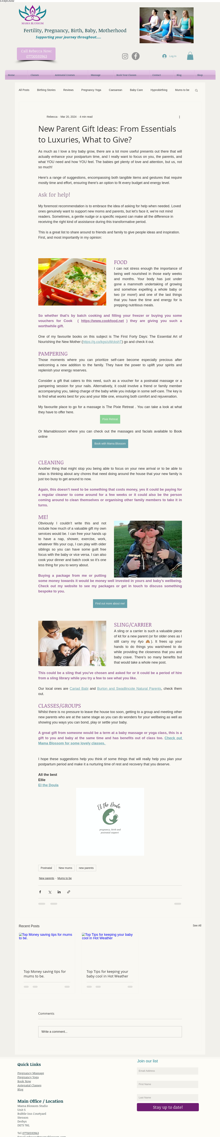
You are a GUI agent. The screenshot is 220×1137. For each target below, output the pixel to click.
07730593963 (30, 1133)
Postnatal (46, 867)
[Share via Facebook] (40, 892)
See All (197, 925)
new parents (86, 867)
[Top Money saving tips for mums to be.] (47, 948)
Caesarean (115, 90)
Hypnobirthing (158, 90)
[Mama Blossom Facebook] (136, 56)
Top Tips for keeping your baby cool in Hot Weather (107, 973)
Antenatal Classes (29, 1085)
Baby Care (136, 90)
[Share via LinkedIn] (59, 892)
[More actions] (179, 116)
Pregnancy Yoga (91, 90)
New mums (65, 867)
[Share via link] (68, 892)
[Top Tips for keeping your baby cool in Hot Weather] (110, 948)
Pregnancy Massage (30, 1073)
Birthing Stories (46, 90)
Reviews (68, 90)
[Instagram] (125, 56)
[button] (190, 56)
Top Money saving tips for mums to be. (45, 973)
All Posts (24, 90)
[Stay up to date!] (168, 1107)
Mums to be (182, 90)
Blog (20, 1089)
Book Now (24, 1081)
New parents (46, 878)
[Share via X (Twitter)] (49, 892)
